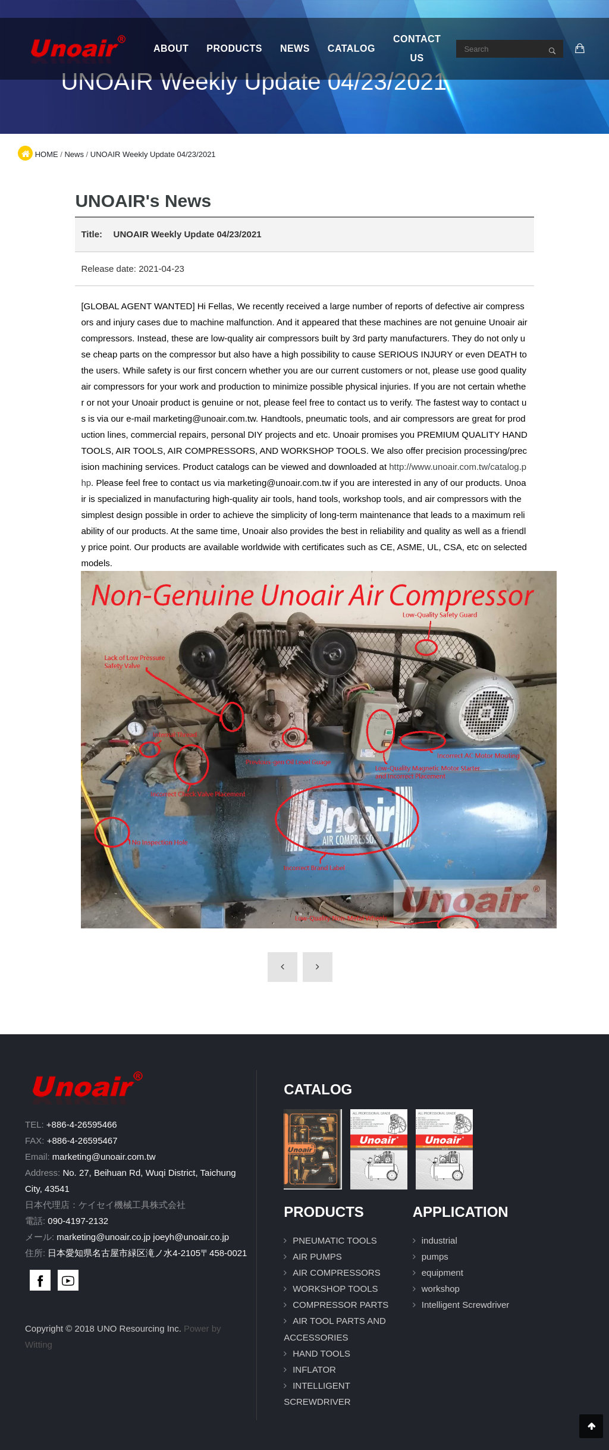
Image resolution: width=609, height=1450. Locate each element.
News (295, 48)
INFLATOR (314, 1369)
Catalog (351, 48)
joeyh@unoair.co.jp (191, 1237)
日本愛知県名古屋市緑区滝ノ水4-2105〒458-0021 (147, 1253)
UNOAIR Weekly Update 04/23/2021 (153, 154)
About (171, 48)
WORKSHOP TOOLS (335, 1288)
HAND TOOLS (321, 1353)
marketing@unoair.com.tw (104, 1156)
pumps (435, 1256)
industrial (439, 1240)
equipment (442, 1272)
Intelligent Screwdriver (466, 1305)
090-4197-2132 (78, 1221)
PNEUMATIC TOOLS (335, 1240)
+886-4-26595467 (82, 1140)
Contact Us (417, 48)
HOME (46, 154)
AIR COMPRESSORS (337, 1272)
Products (234, 48)
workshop (441, 1288)
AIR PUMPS (317, 1256)
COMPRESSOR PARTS (340, 1305)
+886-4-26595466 (81, 1124)
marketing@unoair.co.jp (103, 1237)
